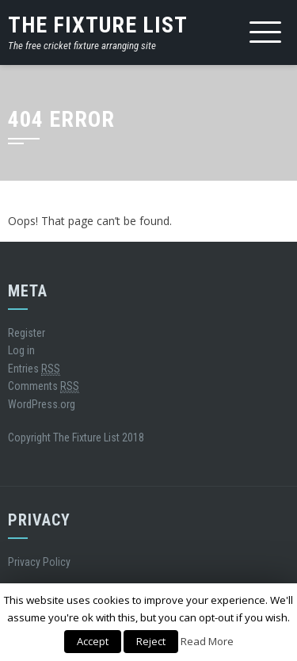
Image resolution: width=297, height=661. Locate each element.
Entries (34, 369)
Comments (43, 386)
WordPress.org (41, 404)
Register (26, 333)
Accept (93, 641)
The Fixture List (98, 25)
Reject (151, 641)
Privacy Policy (39, 562)
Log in (21, 350)
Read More (207, 641)
